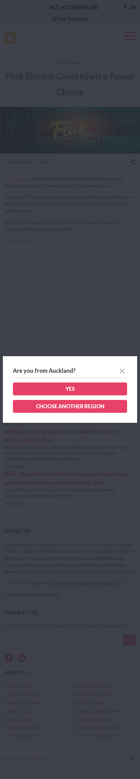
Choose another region (70, 406)
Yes (70, 389)
